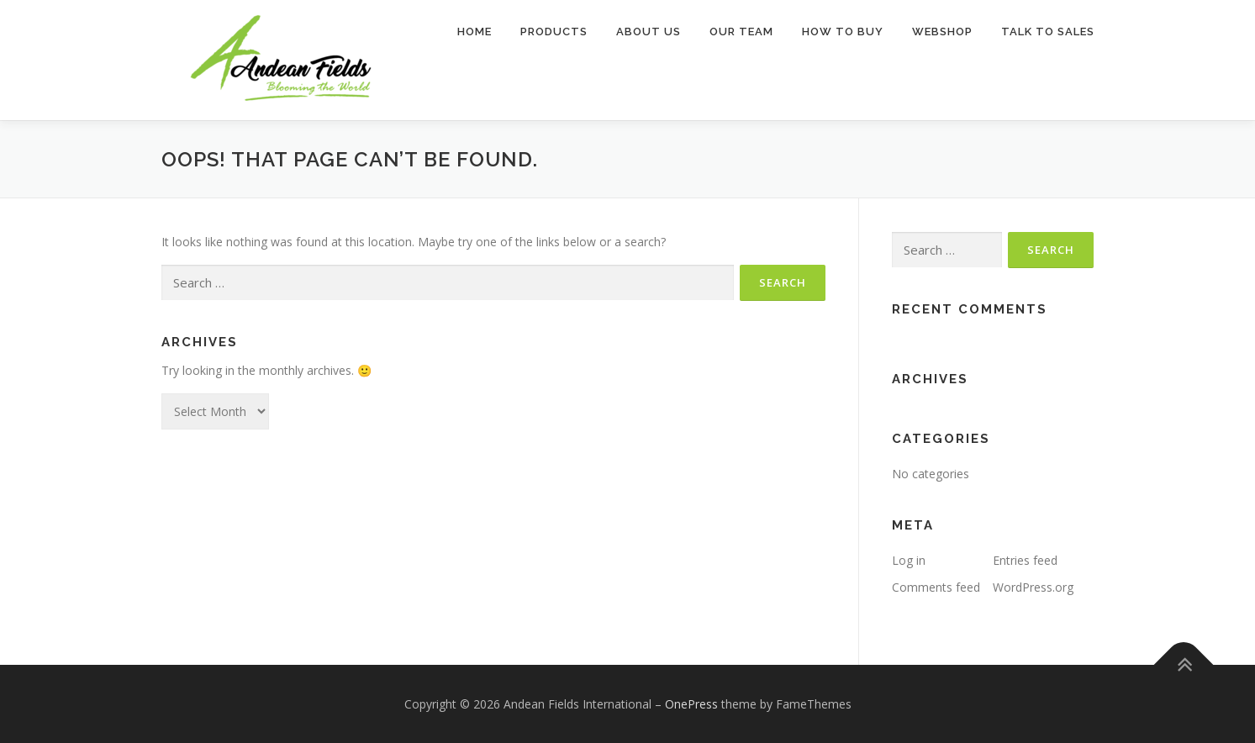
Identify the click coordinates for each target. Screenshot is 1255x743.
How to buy (842, 31)
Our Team (741, 31)
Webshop (942, 31)
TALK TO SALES (1047, 31)
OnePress (691, 704)
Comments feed (936, 587)
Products (554, 31)
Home (474, 31)
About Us (648, 31)
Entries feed (1025, 560)
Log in (908, 560)
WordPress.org (1033, 587)
